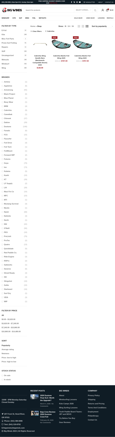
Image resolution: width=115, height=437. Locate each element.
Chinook (7, 118)
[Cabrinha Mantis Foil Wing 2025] (61, 44)
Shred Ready (9, 273)
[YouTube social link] (79, 2)
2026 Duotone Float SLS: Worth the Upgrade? (47, 398)
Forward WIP (9, 155)
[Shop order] (102, 26)
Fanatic (7, 131)
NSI (5, 224)
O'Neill (6, 228)
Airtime (7, 82)
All (3, 315)
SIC (5, 277)
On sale (7, 375)
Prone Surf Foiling (9, 43)
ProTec (7, 240)
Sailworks (8, 265)
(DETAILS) (53, 3)
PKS (6, 232)
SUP (3, 51)
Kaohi (6, 175)
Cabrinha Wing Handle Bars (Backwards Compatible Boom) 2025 (40, 60)
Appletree (8, 86)
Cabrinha (8, 110)
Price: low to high (9, 358)
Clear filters (37, 31)
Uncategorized (8, 55)
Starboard (8, 289)
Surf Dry (7, 293)
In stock (7, 380)
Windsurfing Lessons (68, 399)
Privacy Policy (94, 395)
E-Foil (4, 30)
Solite (6, 285)
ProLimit (7, 236)
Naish (6, 212)
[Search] (61, 10)
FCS (6, 135)
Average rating (8, 349)
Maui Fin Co (9, 192)
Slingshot (8, 281)
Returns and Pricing (96, 404)
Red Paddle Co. (10, 253)
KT (5, 179)
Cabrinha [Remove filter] (50, 31)
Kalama (7, 171)
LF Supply (8, 183)
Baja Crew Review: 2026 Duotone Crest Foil (48, 414)
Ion (5, 167)
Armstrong (8, 90)
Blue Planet (9, 98)
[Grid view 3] (83, 26)
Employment (93, 412)
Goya (6, 163)
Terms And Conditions (97, 408)
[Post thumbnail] (34, 400)
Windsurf (5, 64)
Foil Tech (8, 147)
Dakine (7, 122)
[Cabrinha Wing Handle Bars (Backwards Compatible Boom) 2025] (40, 44)
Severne (7, 269)
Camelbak (8, 114)
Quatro (7, 244)
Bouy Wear (8, 102)
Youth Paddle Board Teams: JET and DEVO (70, 413)
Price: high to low (9, 362)
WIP (5, 301)
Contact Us (92, 420)
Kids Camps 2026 (66, 404)
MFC (6, 196)
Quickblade (8, 249)
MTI (5, 200)
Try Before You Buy (67, 418)
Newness (5, 353)
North (6, 220)
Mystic (6, 208)
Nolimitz (7, 216)
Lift (5, 188)
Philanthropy (93, 416)
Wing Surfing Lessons (68, 408)
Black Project (9, 94)
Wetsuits (5, 60)
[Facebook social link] (71, 2)
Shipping (91, 399)
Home (32, 26)
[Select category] (83, 10)
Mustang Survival (11, 204)
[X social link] (74, 2)
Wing (4, 68)
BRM (6, 106)
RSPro (6, 261)
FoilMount (8, 151)
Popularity (6, 345)
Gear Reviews (65, 422)
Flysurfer (7, 139)
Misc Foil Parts (8, 39)
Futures (7, 159)
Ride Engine (9, 257)
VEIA (6, 297)
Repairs (5, 47)
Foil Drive (8, 143)
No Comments (45, 422)
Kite (3, 34)
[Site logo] (12, 10)
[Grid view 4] (87, 26)
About (61, 395)
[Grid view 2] (79, 26)
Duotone (7, 126)
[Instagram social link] (77, 2)
